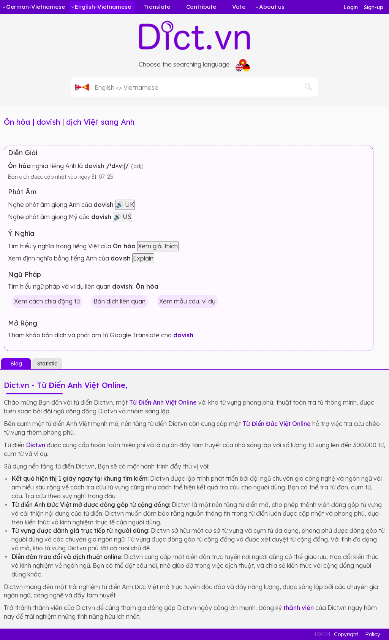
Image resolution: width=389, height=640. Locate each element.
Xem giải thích (158, 246)
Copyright (346, 634)
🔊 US (122, 217)
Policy (372, 634)
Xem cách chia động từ (47, 301)
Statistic (47, 363)
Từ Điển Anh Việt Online (163, 402)
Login (350, 7)
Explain (143, 258)
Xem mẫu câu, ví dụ (187, 301)
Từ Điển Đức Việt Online (276, 423)
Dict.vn (35, 445)
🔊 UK (125, 204)
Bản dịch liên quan (119, 301)
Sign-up (373, 7)
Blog (16, 363)
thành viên (298, 607)
